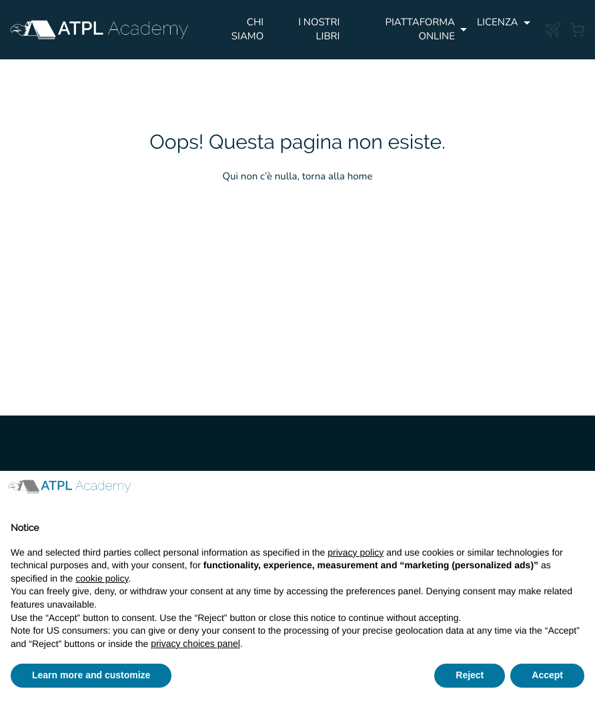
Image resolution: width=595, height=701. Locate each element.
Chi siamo (247, 29)
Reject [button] (470, 675)
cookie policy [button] (101, 578)
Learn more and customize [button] (91, 675)
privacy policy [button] (356, 552)
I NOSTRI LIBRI (319, 29)
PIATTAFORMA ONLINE (420, 29)
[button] (577, 492)
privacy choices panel (195, 643)
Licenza (497, 22)
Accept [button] (547, 675)
